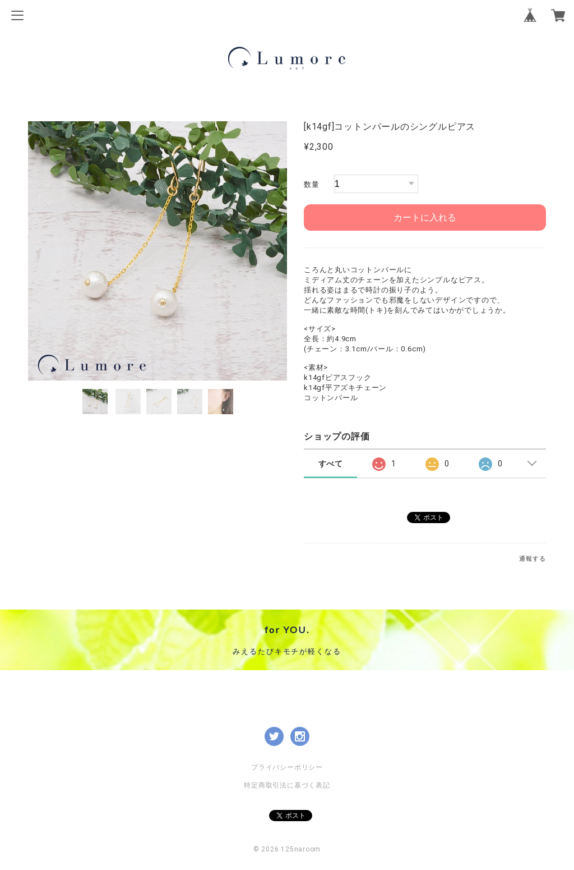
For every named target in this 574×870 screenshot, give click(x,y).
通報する (532, 558)
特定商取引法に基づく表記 (287, 785)
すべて (330, 463)
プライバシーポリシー (287, 767)
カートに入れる (425, 217)
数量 (312, 184)
